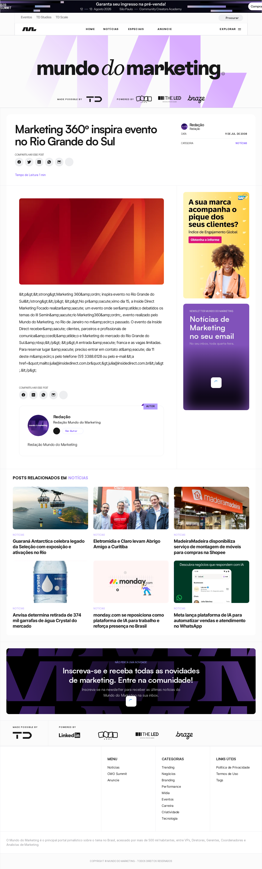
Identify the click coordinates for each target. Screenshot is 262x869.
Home (90, 29)
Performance (171, 787)
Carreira (168, 806)
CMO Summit (117, 774)
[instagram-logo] (8, 759)
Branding (168, 780)
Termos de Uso (227, 774)
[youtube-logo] (29, 759)
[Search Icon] (231, 18)
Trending (168, 767)
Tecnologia (170, 818)
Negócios (169, 774)
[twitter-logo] (15, 759)
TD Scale (62, 17)
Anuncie (113, 780)
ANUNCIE (165, 29)
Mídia (166, 793)
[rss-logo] (36, 759)
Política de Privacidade (233, 767)
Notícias (113, 767)
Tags (219, 780)
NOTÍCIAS (111, 29)
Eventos (26, 17)
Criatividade (170, 812)
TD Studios (43, 17)
